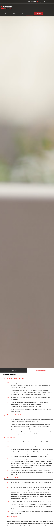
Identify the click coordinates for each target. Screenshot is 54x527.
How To (21, 13)
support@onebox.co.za (44, 2)
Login (29, 13)
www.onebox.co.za (18, 461)
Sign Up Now (38, 13)
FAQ (14, 13)
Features (6, 13)
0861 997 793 (31, 2)
